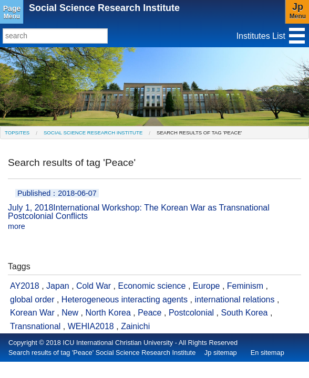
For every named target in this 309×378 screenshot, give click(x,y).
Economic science (152, 285)
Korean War (32, 312)
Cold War (93, 285)
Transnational (35, 326)
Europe (206, 285)
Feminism (245, 285)
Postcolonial (191, 312)
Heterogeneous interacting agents (124, 299)
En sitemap (267, 352)
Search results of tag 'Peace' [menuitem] (199, 132)
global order (32, 299)
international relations (234, 299)
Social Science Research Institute (104, 8)
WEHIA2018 (91, 326)
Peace (149, 312)
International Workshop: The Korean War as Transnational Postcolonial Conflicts (154, 210)
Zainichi (135, 326)
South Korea (244, 312)
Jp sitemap (220, 352)
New (69, 312)
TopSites (17, 132)
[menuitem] (17, 132)
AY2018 (24, 285)
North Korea (108, 312)
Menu (12, 12)
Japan (57, 285)
